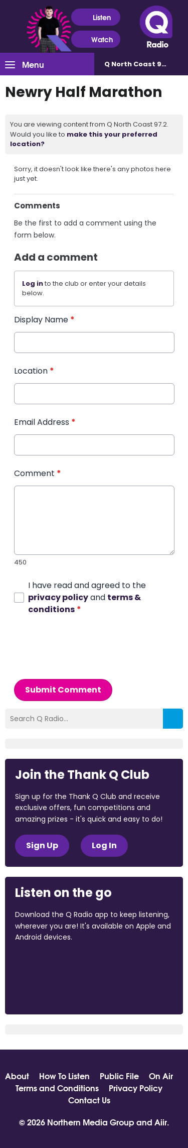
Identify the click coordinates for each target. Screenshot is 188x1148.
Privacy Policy (135, 1088)
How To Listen (64, 1076)
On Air (161, 1076)
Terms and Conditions (57, 1088)
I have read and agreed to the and (87, 597)
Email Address (45, 422)
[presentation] (90, 646)
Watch (96, 39)
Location (34, 371)
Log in (32, 283)
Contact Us (89, 1100)
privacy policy (58, 597)
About (17, 1076)
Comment (37, 473)
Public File (119, 1076)
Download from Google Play (53, 990)
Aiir (160, 1121)
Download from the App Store (54, 964)
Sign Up (42, 845)
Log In (104, 845)
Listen (95, 17)
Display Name (44, 319)
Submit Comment (63, 689)
